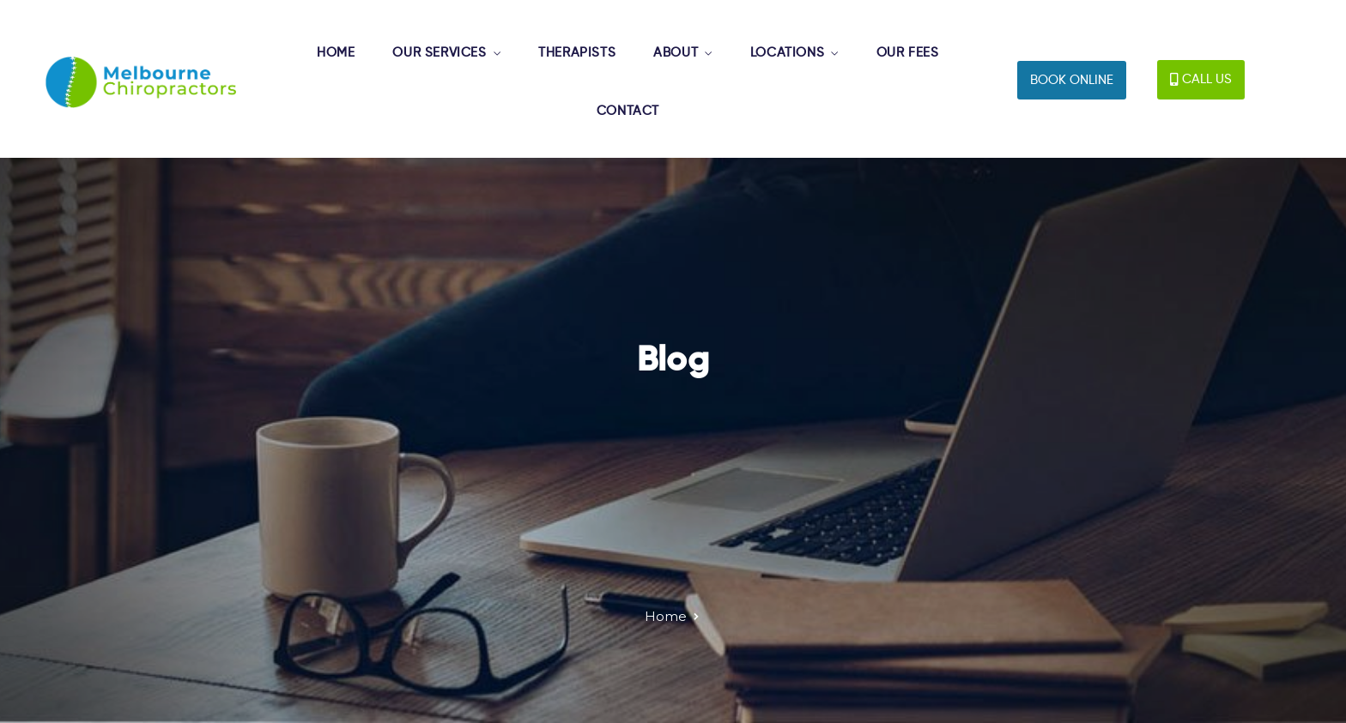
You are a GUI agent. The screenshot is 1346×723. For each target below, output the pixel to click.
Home (666, 616)
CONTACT (628, 111)
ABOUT (675, 52)
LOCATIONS (787, 52)
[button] (1071, 80)
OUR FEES (907, 52)
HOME (336, 52)
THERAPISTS (576, 52)
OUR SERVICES (439, 52)
